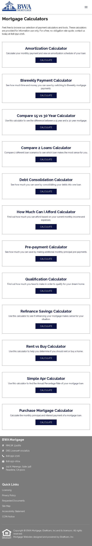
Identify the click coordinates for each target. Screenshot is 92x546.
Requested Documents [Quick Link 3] (13, 500)
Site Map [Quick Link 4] (6, 506)
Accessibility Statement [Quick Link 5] (13, 511)
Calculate (46, 60)
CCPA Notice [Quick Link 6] (8, 516)
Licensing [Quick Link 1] (7, 490)
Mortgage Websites (23, 537)
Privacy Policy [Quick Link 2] (9, 495)
